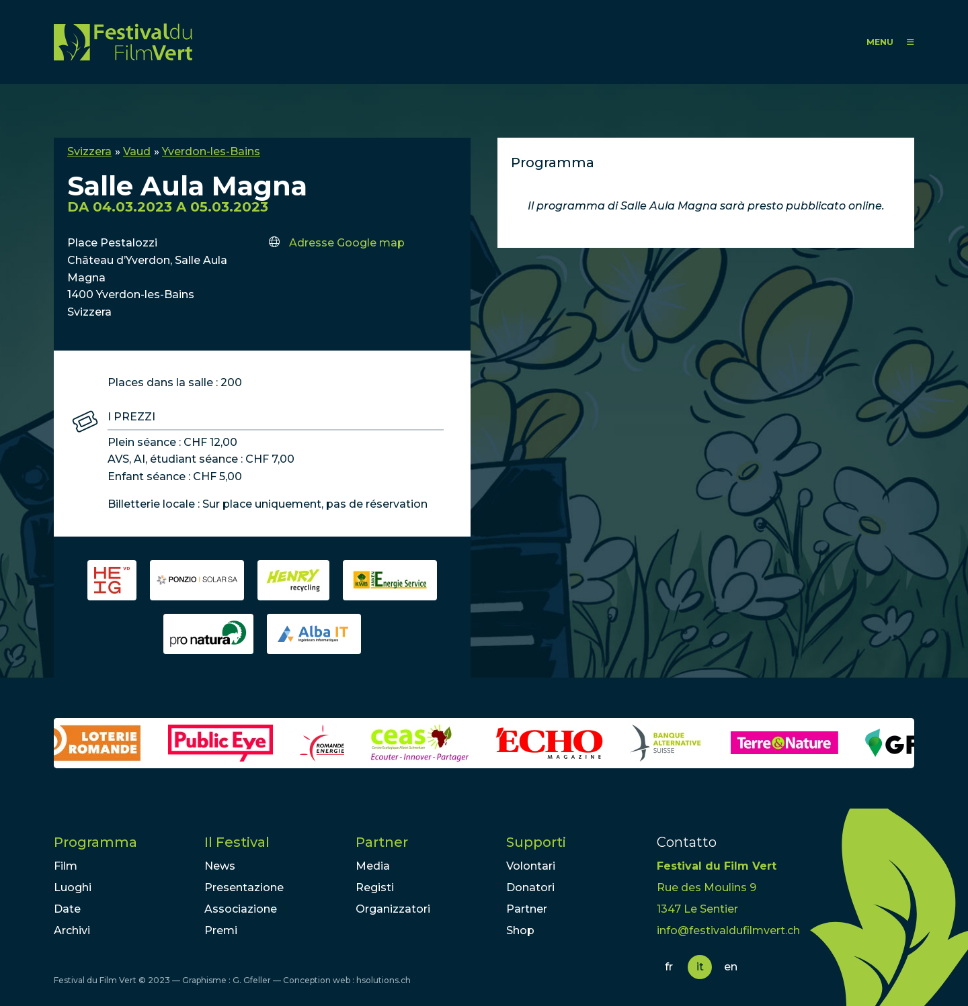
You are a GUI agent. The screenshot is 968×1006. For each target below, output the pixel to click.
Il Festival (237, 842)
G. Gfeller (252, 980)
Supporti (536, 842)
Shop (520, 930)
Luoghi (72, 887)
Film (65, 866)
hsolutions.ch (383, 980)
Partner (382, 842)
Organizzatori (393, 909)
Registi (375, 887)
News (219, 866)
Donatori (530, 887)
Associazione (240, 909)
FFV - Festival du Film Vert (123, 42)
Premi (220, 930)
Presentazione (244, 887)
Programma (95, 842)
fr (669, 966)
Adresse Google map (347, 242)
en (730, 966)
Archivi (72, 930)
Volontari (530, 866)
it (700, 966)
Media (373, 866)
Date (67, 909)
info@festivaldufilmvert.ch (728, 930)
